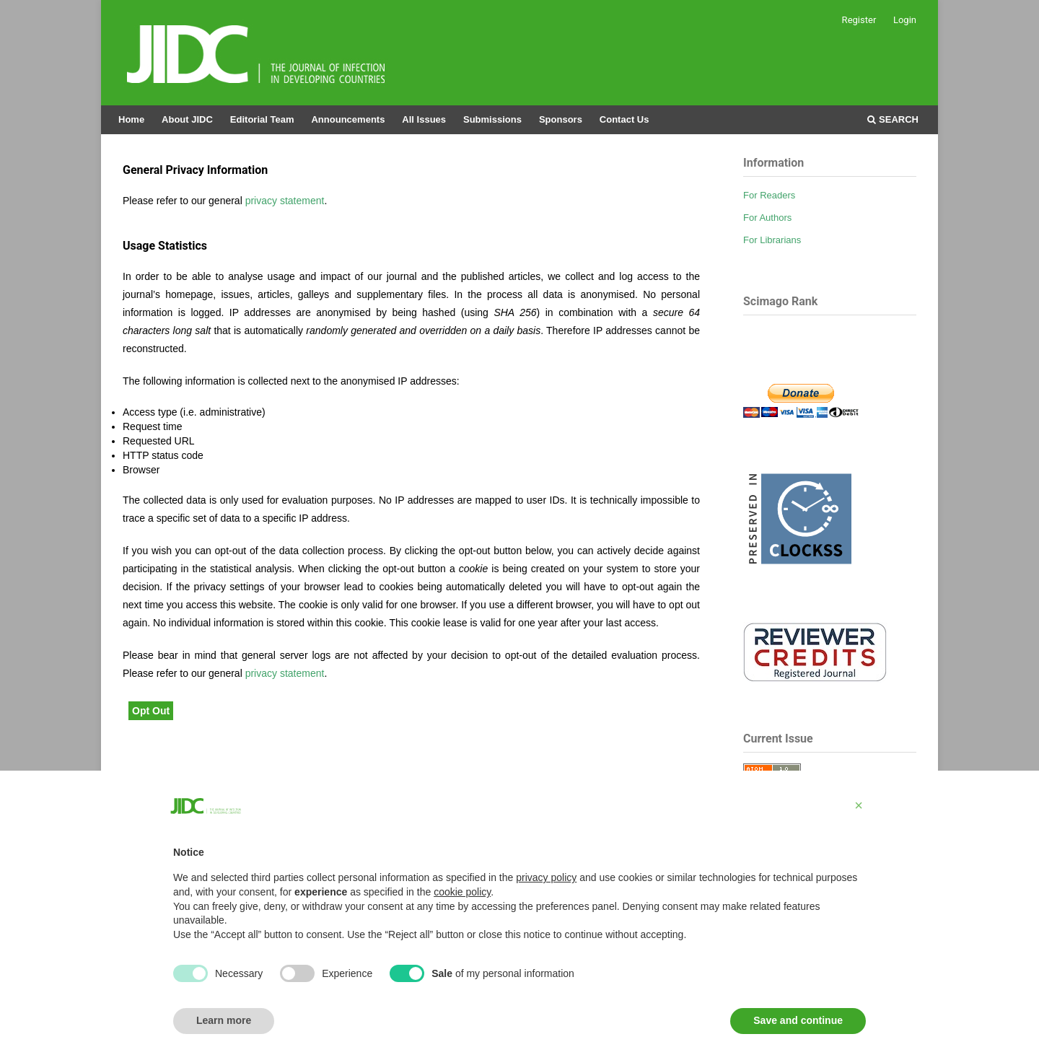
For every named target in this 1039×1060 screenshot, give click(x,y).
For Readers (769, 195)
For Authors (767, 217)
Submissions (492, 119)
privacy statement (285, 200)
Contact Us (624, 119)
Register (859, 19)
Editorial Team (262, 119)
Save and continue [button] (798, 1020)
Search (893, 119)
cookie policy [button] (462, 892)
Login (904, 19)
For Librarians (772, 240)
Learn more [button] (223, 1020)
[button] (858, 805)
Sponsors (560, 119)
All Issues (424, 119)
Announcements (348, 119)
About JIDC (187, 119)
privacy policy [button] (546, 877)
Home (131, 119)
